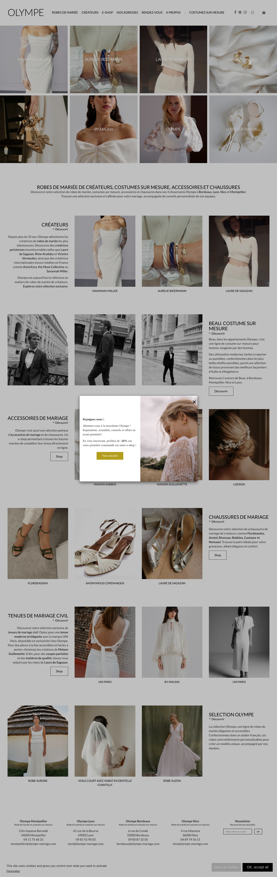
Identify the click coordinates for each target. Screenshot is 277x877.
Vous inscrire (110, 455)
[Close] (194, 402)
